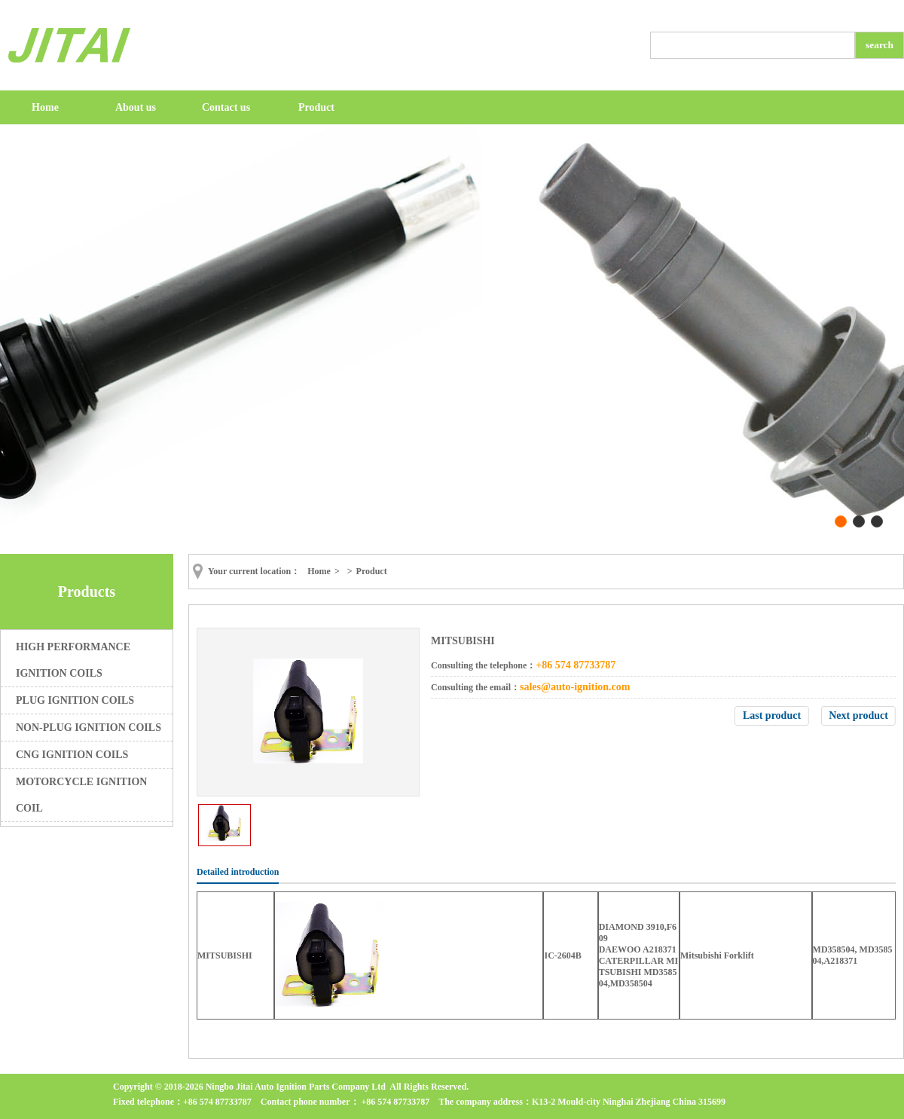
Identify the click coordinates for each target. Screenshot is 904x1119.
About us (135, 107)
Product (316, 107)
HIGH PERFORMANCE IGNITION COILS (73, 660)
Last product (772, 715)
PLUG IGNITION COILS (75, 700)
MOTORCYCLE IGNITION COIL (81, 795)
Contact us (226, 107)
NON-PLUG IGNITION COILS (88, 727)
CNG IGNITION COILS (72, 754)
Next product (858, 715)
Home (45, 107)
